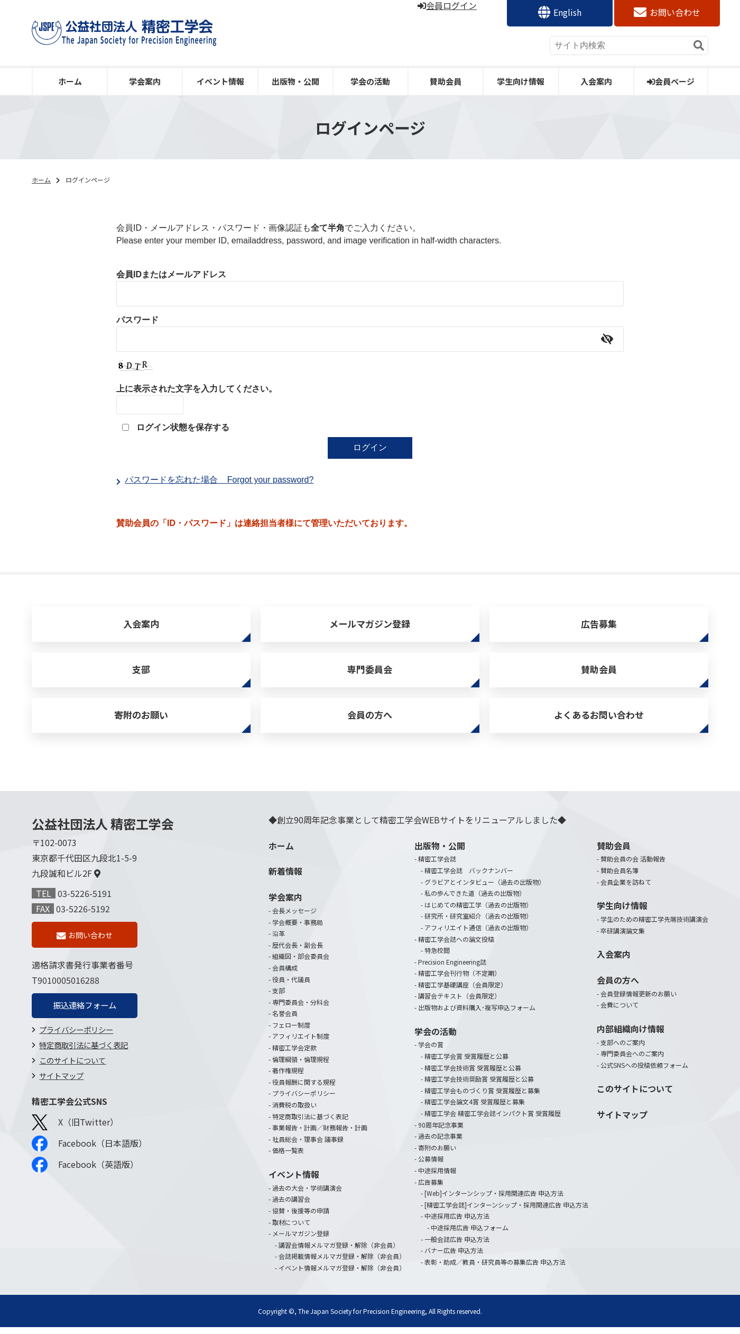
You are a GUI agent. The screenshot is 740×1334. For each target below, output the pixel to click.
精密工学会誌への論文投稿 (456, 945)
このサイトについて (72, 1068)
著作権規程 (288, 1077)
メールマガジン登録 (370, 625)
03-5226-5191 (85, 900)
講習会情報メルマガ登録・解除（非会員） (339, 1251)
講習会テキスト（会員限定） (459, 1002)
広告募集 (599, 625)
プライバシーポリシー (76, 1037)
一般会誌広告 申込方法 (456, 1245)
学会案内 (145, 81)
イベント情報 (220, 81)
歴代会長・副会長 (297, 951)
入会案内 (596, 81)
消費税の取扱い (294, 1111)
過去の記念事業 (440, 1142)
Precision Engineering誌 (452, 968)
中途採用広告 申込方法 (456, 1222)
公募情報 (430, 1165)
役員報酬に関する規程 (304, 1088)
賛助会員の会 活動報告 (632, 865)
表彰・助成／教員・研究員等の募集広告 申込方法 (495, 1268)
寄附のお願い (141, 721)
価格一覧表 (288, 1156)
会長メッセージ (294, 917)
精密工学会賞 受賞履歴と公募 (466, 1062)
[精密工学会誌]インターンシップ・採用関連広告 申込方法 (506, 1211)
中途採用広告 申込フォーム (469, 1234)
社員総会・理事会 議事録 (308, 1145)
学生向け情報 (520, 81)
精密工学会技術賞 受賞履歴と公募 (472, 1073)
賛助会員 (445, 81)
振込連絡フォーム (84, 1013)
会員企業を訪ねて (625, 888)
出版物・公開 (295, 81)
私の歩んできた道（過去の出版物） (474, 899)
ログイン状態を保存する (182, 427)
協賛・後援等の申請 (300, 1217)
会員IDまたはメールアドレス (171, 274)
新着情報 (285, 878)
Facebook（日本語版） (89, 1152)
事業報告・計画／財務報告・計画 (319, 1134)
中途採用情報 (437, 1177)
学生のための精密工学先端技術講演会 (654, 925)
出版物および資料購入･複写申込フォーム (476, 1014)
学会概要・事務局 (297, 928)
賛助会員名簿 (619, 877)
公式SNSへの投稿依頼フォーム (644, 1071)
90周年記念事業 (441, 1131)
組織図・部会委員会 (300, 962)
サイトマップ (61, 1083)
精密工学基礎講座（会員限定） (462, 991)
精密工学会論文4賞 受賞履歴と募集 (474, 1108)
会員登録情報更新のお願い (638, 1000)
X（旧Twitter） (75, 1130)
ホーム (70, 81)
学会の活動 (370, 81)
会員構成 (285, 974)
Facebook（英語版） (85, 1173)
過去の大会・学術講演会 (307, 1194)
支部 (141, 672)
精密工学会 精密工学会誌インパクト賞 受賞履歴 (492, 1119)
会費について (619, 1011)
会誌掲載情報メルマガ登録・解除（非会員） (342, 1262)
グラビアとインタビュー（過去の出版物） (484, 888)
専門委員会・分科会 (300, 1008)
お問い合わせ (675, 12)
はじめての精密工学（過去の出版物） (478, 911)
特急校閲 (437, 956)
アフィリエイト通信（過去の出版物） (478, 934)
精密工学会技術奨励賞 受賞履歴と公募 (479, 1085)
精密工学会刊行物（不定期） (459, 979)
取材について (291, 1228)
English (567, 12)
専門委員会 (370, 672)
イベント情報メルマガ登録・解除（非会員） (342, 1274)
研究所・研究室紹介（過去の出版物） (478, 922)
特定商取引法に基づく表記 (83, 1053)
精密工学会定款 (294, 1054)
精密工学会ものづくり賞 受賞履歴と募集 (482, 1097)
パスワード (137, 319)
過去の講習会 (291, 1205)
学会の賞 (430, 1051)
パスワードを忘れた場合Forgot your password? (219, 479)
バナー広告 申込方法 (453, 1257)
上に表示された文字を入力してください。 (196, 388)
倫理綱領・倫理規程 (300, 1065)
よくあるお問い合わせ (598, 721)
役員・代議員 (291, 985)
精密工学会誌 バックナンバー (468, 877)
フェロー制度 (291, 1031)
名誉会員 (285, 1019)
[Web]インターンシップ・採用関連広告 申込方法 (493, 1199)
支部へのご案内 (622, 1049)
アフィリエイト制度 (300, 1042)
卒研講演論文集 (622, 936)
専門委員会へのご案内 (632, 1060)
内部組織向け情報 (630, 1035)
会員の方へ (370, 721)
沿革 (278, 940)
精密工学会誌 (437, 865)
